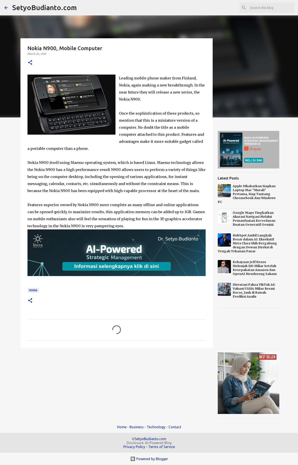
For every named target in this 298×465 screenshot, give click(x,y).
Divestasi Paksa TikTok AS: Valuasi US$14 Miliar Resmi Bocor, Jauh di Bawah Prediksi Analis (254, 290)
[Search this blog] (271, 7)
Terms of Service (161, 447)
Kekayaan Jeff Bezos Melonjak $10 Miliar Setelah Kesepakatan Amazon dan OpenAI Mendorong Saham (255, 268)
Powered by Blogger (149, 459)
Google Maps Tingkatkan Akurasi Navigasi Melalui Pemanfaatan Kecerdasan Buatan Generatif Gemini (254, 219)
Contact (174, 427)
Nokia (33, 290)
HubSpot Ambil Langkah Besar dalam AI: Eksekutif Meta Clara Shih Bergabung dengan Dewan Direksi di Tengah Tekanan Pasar (247, 243)
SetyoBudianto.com (44, 7)
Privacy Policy (134, 447)
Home (121, 427)
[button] (30, 63)
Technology (156, 427)
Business (137, 427)
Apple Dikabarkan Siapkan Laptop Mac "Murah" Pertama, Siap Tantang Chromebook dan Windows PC (247, 194)
